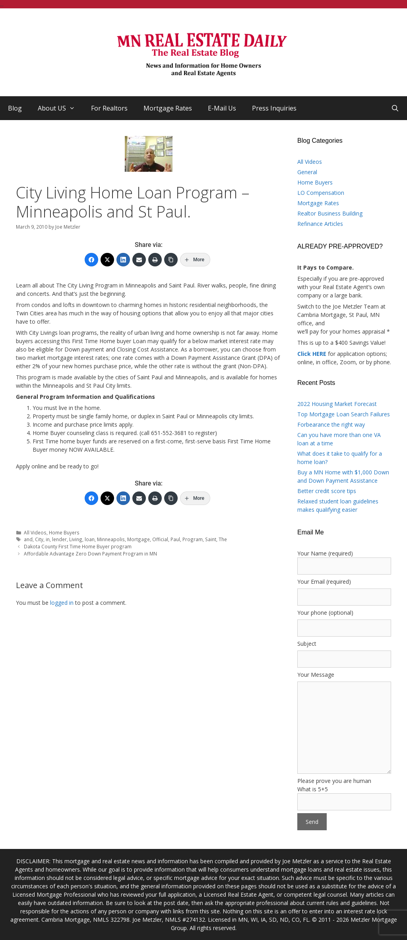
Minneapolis (111, 539)
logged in (62, 602)
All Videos (35, 532)
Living (75, 539)
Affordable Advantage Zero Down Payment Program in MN (90, 553)
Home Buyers (64, 532)
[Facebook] (91, 259)
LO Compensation (320, 192)
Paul (175, 539)
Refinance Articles (320, 223)
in (48, 539)
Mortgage (138, 539)
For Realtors (109, 108)
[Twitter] (107, 259)
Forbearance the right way (331, 424)
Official (160, 539)
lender (59, 539)
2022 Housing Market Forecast (337, 404)
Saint (210, 539)
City (39, 539)
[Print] (155, 259)
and (28, 539)
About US (60, 108)
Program (192, 539)
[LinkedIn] (123, 259)
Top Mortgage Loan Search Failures (343, 414)
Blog (15, 108)
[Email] (139, 259)
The (223, 539)
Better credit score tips (326, 491)
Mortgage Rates (167, 108)
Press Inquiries (274, 108)
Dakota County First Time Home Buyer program (78, 546)
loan (90, 539)
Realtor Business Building (329, 213)
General (307, 172)
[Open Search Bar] (395, 108)
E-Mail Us (222, 108)
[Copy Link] (171, 259)
